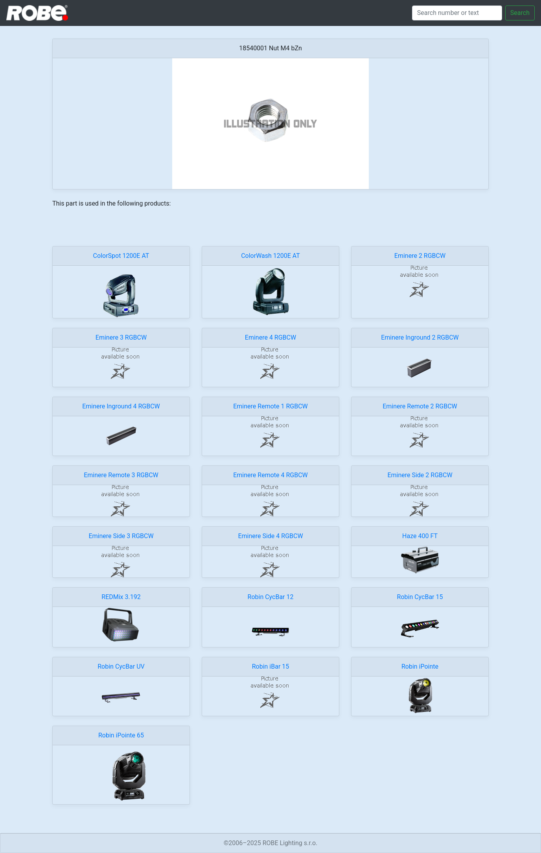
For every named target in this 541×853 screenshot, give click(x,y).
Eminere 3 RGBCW (121, 337)
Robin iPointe (419, 666)
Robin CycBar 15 (420, 597)
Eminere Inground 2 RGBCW (420, 337)
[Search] (457, 13)
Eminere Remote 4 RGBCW (270, 475)
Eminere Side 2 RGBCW (419, 475)
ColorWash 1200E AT (270, 255)
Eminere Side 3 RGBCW (120, 536)
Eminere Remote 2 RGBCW (420, 406)
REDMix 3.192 (120, 597)
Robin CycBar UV (121, 666)
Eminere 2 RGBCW (419, 255)
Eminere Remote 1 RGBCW (270, 406)
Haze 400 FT (420, 536)
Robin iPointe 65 (121, 735)
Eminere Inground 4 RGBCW (121, 406)
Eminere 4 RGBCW (270, 337)
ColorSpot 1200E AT (121, 255)
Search (520, 13)
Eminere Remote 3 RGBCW (121, 475)
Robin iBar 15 (270, 666)
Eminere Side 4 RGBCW (270, 536)
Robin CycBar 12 (271, 597)
